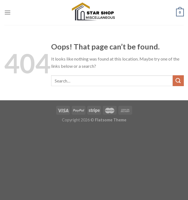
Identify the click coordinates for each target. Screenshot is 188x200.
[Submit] (178, 80)
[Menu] (7, 12)
